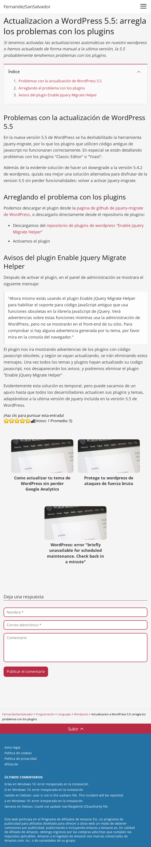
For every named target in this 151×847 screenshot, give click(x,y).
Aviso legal (12, 747)
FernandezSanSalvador (27, 7)
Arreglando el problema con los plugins (52, 88)
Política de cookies (18, 753)
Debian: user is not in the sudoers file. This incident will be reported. (72, 795)
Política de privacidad (20, 758)
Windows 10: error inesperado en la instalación (52, 784)
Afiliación (11, 764)
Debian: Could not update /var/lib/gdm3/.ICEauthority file (65, 806)
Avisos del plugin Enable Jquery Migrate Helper (58, 95)
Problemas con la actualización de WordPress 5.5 (60, 80)
